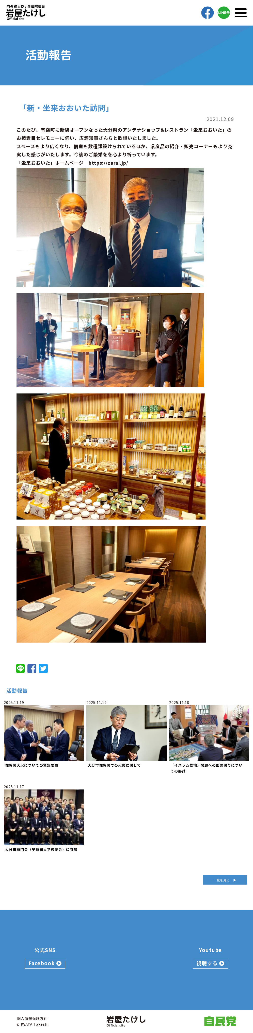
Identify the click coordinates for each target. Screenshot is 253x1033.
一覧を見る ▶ (224, 880)
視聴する (210, 963)
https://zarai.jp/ (109, 162)
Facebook (45, 963)
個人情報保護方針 (32, 1018)
